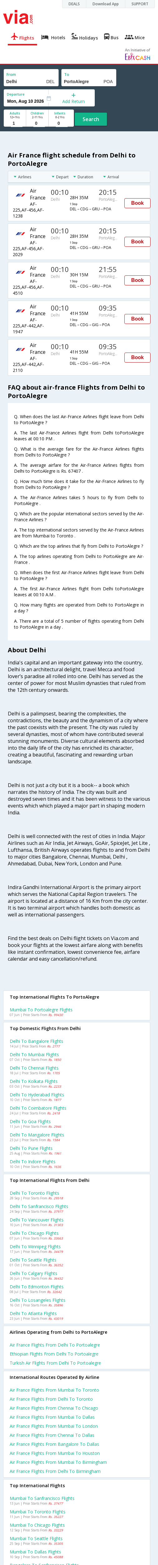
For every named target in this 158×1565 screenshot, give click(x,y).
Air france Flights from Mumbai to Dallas (52, 1417)
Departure (16, 94)
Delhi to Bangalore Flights (36, 1041)
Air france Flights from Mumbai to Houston (55, 1453)
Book (137, 203)
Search (91, 119)
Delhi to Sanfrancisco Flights (39, 1206)
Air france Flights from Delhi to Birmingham (55, 1471)
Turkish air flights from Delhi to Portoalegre (55, 1363)
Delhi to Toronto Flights (34, 1193)
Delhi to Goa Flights (30, 1121)
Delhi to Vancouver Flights (37, 1220)
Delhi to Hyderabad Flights (37, 1095)
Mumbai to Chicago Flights (37, 1525)
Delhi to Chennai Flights (34, 1068)
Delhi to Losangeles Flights (37, 1300)
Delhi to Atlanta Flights (33, 1313)
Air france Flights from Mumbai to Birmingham (58, 1462)
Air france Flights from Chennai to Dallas (52, 1435)
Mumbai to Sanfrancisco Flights (42, 1498)
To (66, 74)
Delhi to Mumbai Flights (34, 1054)
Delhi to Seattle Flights (33, 1260)
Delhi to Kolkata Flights (34, 1081)
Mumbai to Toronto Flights (37, 1512)
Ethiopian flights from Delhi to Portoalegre (54, 1354)
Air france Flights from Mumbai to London (54, 1426)
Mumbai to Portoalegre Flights (41, 1010)
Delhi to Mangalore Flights (37, 1135)
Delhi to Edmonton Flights (37, 1287)
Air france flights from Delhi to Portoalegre (55, 1345)
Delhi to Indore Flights (32, 1161)
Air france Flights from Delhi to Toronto (51, 1399)
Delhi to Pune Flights (31, 1148)
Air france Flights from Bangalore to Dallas (54, 1444)
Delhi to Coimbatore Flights (38, 1108)
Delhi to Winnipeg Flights (35, 1246)
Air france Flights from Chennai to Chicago (54, 1408)
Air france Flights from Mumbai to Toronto (54, 1390)
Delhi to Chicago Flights (34, 1233)
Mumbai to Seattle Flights (36, 1538)
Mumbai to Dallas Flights (35, 1552)
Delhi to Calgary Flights (33, 1273)
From (11, 74)
